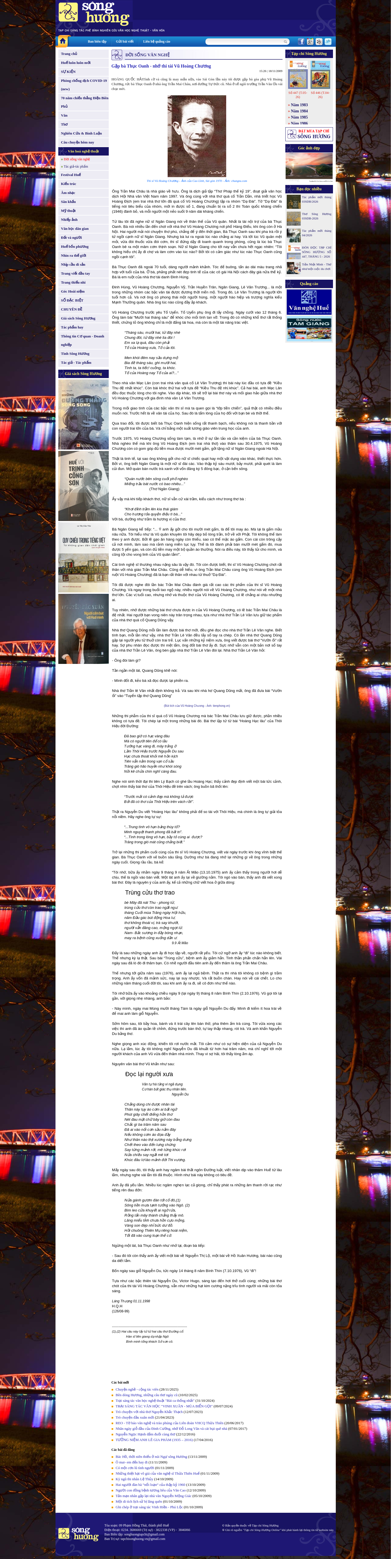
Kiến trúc (68, 184)
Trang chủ (69, 54)
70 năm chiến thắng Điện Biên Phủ (84, 102)
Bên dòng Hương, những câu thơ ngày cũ (147, 1395)
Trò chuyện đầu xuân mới (135, 1417)
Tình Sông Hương (75, 353)
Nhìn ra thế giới (73, 255)
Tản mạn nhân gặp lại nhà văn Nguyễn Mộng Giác (154, 1496)
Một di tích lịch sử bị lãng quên (139, 1501)
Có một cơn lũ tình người (135, 1468)
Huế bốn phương (75, 246)
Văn (64, 115)
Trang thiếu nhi (73, 282)
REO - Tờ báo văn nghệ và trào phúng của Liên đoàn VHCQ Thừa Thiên (170, 1423)
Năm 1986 (299, 123)
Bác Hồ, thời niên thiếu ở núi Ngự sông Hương (151, 1456)
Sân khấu (68, 202)
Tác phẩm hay (72, 327)
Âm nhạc (68, 193)
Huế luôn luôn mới (76, 63)
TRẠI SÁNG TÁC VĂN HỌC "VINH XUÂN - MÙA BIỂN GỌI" (164, 1406)
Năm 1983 (299, 105)
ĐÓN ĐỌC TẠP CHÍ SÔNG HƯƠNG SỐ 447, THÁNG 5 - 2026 (317, 252)
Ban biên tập (97, 41)
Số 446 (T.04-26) (320, 95)
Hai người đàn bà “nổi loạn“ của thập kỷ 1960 (151, 1484)
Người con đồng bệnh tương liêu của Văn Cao (151, 1490)
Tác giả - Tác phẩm (76, 362)
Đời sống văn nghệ (77, 159)
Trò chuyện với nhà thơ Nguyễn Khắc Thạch (149, 1412)
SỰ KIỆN (68, 72)
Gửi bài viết (125, 41)
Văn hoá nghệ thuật (83, 151)
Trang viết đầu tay (75, 273)
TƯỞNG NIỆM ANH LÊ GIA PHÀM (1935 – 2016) (154, 1440)
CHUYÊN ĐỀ (71, 309)
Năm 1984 (299, 111)
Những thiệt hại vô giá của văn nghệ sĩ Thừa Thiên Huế (158, 1473)
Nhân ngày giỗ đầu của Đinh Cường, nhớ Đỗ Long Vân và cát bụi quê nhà (171, 1428)
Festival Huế (71, 175)
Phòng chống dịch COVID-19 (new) (84, 84)
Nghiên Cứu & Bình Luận (81, 133)
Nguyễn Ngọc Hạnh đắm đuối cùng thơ (145, 1434)
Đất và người (71, 237)
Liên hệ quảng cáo (156, 41)
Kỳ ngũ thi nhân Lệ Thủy (134, 1479)
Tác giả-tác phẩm (76, 166)
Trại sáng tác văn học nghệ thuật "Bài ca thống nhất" (155, 1400)
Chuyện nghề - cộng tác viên (137, 1389)
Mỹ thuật (68, 211)
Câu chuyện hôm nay (77, 142)
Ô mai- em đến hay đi (132, 1462)
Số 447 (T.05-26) (297, 95)
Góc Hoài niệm (73, 291)
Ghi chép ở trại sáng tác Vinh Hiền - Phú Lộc (149, 1507)
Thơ (64, 124)
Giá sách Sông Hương (78, 318)
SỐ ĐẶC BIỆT (72, 300)
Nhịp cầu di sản (73, 264)
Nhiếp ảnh (69, 219)
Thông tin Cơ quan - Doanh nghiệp (82, 340)
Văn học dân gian (75, 228)
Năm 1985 (299, 117)
